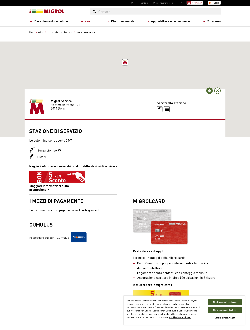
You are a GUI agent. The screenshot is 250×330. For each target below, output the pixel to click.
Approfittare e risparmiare (168, 21)
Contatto (144, 2)
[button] (125, 62)
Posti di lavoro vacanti (163, 2)
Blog (133, 2)
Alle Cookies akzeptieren (224, 301)
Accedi (216, 3)
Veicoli (87, 21)
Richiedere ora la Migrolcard (152, 285)
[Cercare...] (159, 11)
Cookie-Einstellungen (225, 317)
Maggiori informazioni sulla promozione (57, 181)
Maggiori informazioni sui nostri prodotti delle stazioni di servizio (73, 166)
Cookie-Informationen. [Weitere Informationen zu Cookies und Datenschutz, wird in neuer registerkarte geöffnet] (180, 317)
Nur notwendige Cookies (224, 309)
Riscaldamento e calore (49, 21)
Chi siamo (212, 21)
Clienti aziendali (120, 21)
